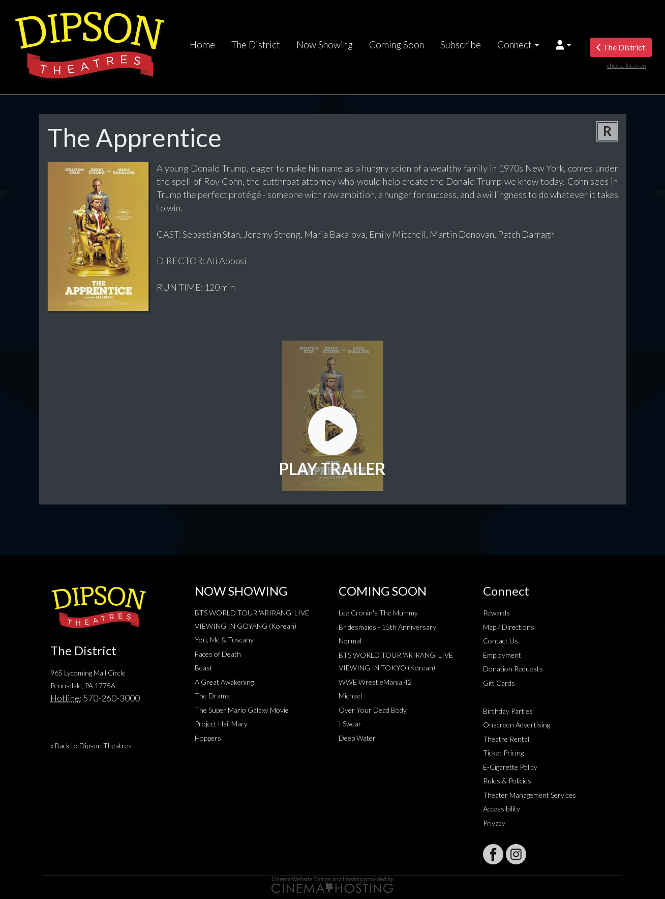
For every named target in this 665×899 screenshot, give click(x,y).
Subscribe (460, 44)
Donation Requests (513, 668)
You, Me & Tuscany (224, 639)
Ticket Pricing (503, 752)
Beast (204, 667)
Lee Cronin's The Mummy (378, 612)
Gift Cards (499, 683)
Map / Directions (508, 627)
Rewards (496, 612)
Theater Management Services (529, 795)
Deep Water (357, 738)
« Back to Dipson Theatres (91, 745)
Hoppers (208, 738)
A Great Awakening (224, 682)
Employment (502, 655)
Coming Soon (396, 44)
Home (202, 44)
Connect (514, 44)
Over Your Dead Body (373, 710)
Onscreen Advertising (516, 724)
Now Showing (324, 44)
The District (255, 44)
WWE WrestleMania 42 (375, 682)
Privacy (494, 823)
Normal (350, 640)
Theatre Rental (506, 739)
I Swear (350, 723)
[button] (564, 45)
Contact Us (500, 640)
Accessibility (501, 808)
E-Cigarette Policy (510, 767)
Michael (350, 695)
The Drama (212, 695)
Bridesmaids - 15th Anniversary (387, 627)
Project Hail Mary (221, 723)
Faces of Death (218, 654)
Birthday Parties (508, 711)
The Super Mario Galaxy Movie (242, 710)
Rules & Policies (507, 780)
